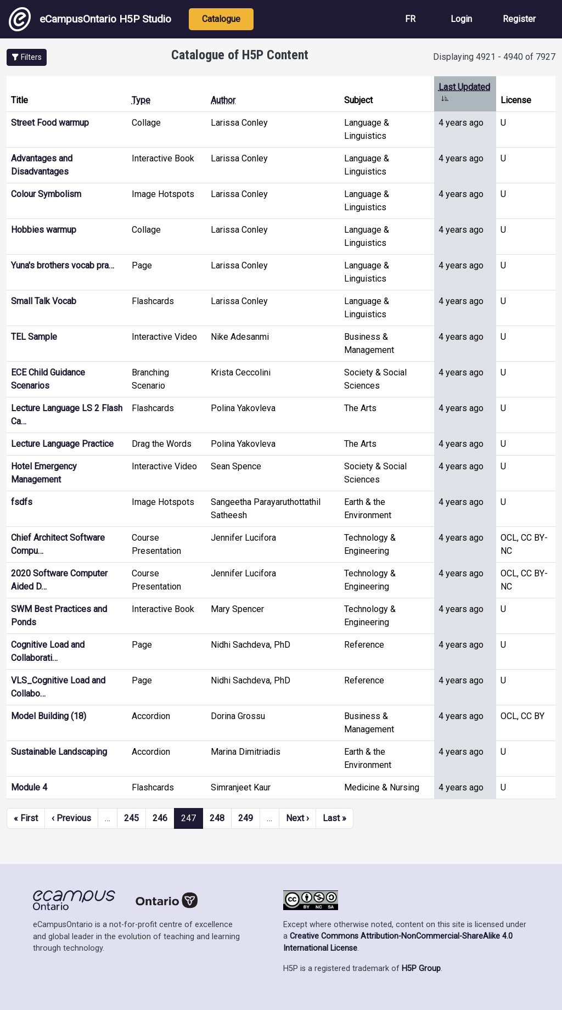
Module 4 (29, 787)
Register (519, 19)
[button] (27, 57)
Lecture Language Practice (62, 444)
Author (223, 100)
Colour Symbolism (46, 194)
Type (141, 100)
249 (245, 818)
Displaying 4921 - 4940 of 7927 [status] (494, 57)
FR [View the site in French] (410, 19)
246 (160, 818)
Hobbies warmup (43, 230)
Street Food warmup (50, 122)
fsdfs (21, 502)
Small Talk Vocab (43, 301)
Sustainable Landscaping (59, 752)
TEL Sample (34, 337)
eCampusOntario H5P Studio (90, 19)
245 (131, 818)
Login (461, 19)
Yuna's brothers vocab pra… (62, 265)
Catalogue (221, 19)
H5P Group (421, 968)
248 (217, 818)
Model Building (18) (48, 716)
